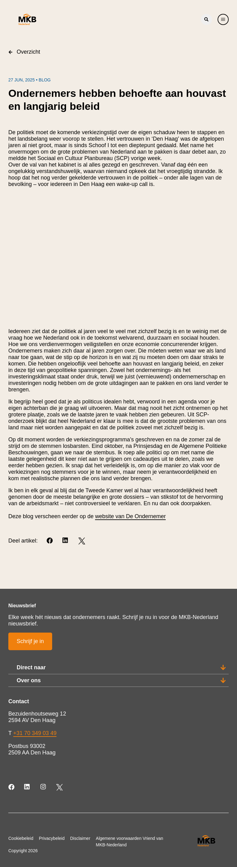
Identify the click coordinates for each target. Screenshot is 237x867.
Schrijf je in (30, 641)
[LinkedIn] (65, 540)
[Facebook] (50, 540)
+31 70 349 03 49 (35, 733)
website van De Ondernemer (130, 516)
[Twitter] (81, 540)
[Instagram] (43, 787)
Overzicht (24, 52)
